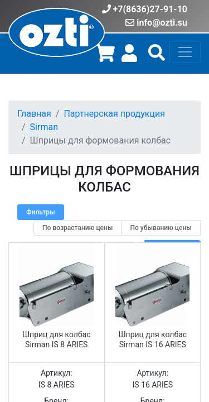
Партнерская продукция (114, 113)
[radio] (77, 228)
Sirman (44, 127)
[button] (156, 56)
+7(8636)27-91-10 (150, 9)
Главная (34, 113)
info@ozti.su (162, 22)
